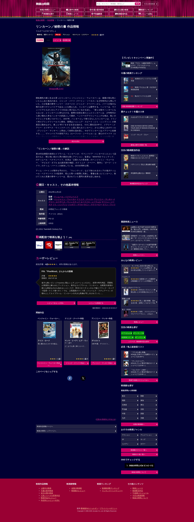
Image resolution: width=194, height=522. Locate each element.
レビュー (56, 40)
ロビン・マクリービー (92, 204)
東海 (142, 400)
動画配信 (66, 40)
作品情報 (50, 20)
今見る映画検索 (149, 4)
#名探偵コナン (126, 337)
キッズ (143, 439)
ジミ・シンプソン (60, 204)
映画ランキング (146, 10)
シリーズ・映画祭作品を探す (138, 341)
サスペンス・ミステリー (81, 35)
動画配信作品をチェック (139, 183)
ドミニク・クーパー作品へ (75, 363)
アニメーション (146, 435)
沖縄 (142, 418)
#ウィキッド (137, 333)
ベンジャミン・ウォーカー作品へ (48, 364)
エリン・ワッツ (108, 204)
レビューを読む (146, 14)
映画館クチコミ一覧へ (139, 450)
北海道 (124, 405)
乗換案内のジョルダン (89, 508)
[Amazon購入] (56, 89)
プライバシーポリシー (108, 508)
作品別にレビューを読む (50, 500)
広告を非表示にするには (105, 419)
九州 (123, 418)
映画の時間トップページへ (46, 431)
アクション (66, 35)
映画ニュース (72, 14)
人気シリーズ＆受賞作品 (50, 496)
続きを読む (76, 141)
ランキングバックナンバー (112, 491)
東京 (123, 396)
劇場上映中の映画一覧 (139, 145)
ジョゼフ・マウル (75, 204)
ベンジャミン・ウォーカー (65, 199)
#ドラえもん (125, 333)
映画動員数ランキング (110, 488)
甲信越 (124, 409)
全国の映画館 (76, 488)
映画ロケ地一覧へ (138, 454)
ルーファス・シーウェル (91, 202)
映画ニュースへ (139, 255)
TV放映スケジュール (141, 493)
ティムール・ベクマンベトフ (66, 197)
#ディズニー (139, 337)
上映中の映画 (72, 10)
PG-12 (58, 35)
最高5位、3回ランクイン (45, 35)
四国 (142, 413)
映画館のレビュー (78, 491)
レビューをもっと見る (55, 303)
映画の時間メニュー (48, 10)
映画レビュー (139, 322)
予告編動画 (96, 14)
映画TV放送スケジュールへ (139, 380)
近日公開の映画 (121, 10)
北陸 (142, 409)
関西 (123, 400)
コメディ (125, 444)
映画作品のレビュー (48, 498)
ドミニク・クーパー (85, 199)
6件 (97, 35)
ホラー (143, 444)
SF (123, 439)
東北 (142, 405)
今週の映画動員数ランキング (131, 106)
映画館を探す (48, 14)
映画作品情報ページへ (45, 426)
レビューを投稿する (96, 303)
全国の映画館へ (139, 424)
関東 (142, 396)
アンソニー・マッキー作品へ (102, 363)
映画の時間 (40, 20)
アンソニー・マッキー (103, 199)
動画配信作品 (121, 14)
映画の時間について (139, 472)
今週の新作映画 (97, 10)
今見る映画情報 (139, 496)
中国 (123, 413)
